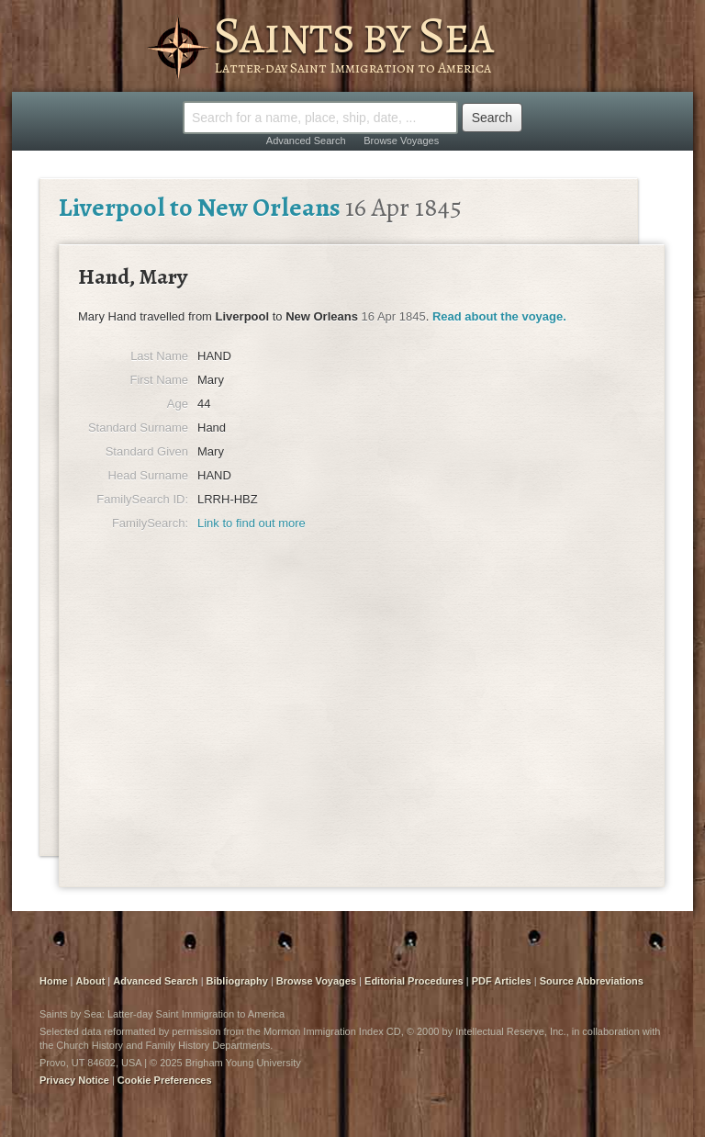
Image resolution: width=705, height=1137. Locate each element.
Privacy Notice (74, 1080)
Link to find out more (251, 523)
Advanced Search (306, 140)
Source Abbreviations (591, 980)
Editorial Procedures (414, 980)
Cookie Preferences (165, 1080)
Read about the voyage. (499, 316)
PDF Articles (502, 980)
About (91, 980)
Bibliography (237, 980)
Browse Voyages (401, 140)
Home (53, 980)
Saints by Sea (353, 35)
